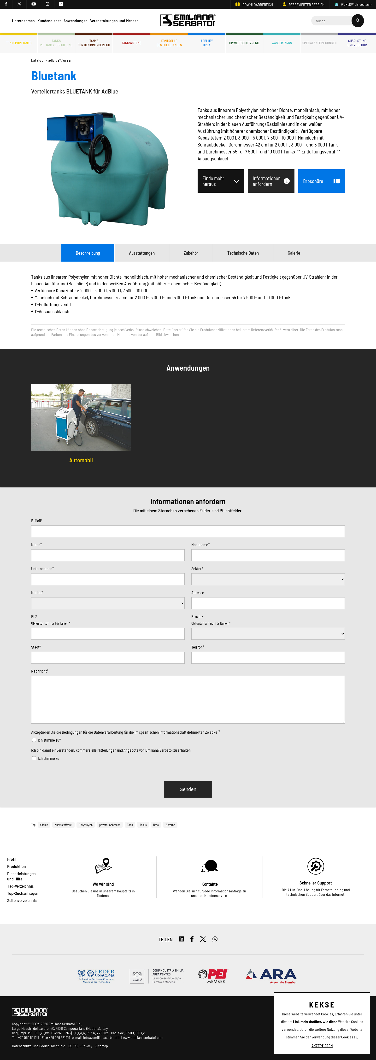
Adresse (197, 592)
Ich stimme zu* (49, 740)
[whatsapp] (214, 939)
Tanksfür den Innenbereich (94, 43)
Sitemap (101, 1045)
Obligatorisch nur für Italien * (50, 623)
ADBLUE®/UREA (59, 60)
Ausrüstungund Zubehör (357, 43)
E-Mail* (36, 520)
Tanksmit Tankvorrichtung (56, 43)
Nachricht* (39, 670)
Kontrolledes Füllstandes (169, 43)
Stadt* (36, 646)
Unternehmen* (42, 568)
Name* (36, 544)
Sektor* (197, 568)
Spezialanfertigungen (319, 43)
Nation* (37, 592)
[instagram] (47, 4)
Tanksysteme (131, 43)
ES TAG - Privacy (80, 1045)
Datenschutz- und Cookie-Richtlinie (38, 1045)
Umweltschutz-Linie (244, 43)
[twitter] (19, 4)
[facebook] (6, 4)
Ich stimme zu (48, 758)
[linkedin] (61, 4)
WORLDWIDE (352, 4)
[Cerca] (337, 20)
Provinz (197, 616)
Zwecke (211, 732)
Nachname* (200, 544)
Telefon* (197, 646)
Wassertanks (282, 43)
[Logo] (188, 20)
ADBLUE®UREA (206, 43)
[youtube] (34, 4)
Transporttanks (18, 43)
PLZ (34, 616)
